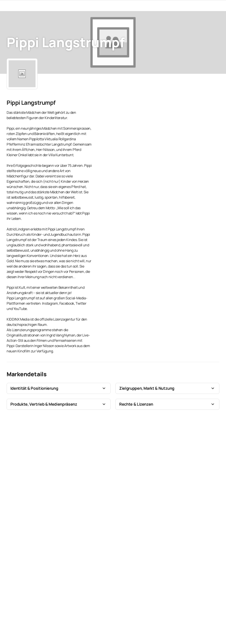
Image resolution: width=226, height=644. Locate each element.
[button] (58, 388)
